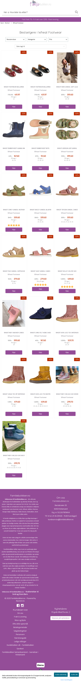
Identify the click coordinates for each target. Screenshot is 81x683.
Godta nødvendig (60, 674)
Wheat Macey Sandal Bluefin (40, 210)
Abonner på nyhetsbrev (61, 618)
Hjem (2, 23)
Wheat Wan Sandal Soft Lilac (67, 87)
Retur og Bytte (20, 620)
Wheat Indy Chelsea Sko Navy (14, 455)
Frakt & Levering (20, 617)
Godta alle (74, 674)
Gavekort (20, 649)
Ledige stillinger (20, 641)
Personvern (20, 634)
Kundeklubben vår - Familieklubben (20, 645)
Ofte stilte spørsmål (20, 624)
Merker (7, 23)
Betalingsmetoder (20, 627)
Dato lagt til (21, 46)
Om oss (20, 613)
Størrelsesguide (20, 638)
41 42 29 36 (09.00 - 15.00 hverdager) (62, 516)
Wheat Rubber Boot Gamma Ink (14, 148)
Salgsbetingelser (20, 631)
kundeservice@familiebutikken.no (60, 519)
